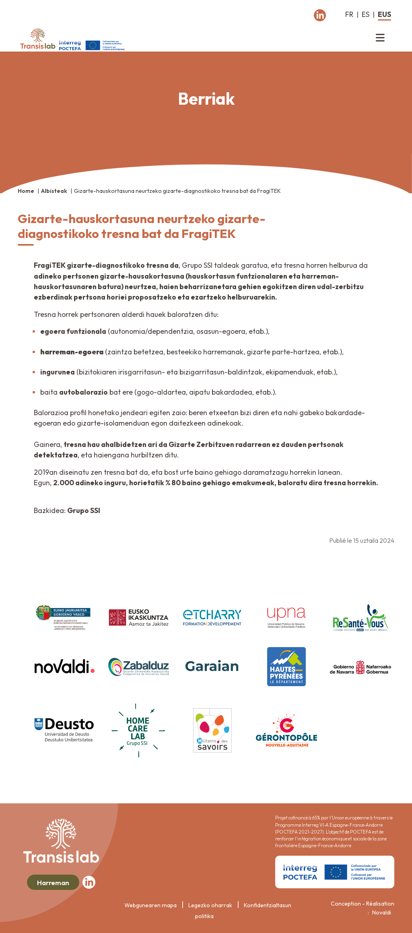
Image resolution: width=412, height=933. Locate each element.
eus (384, 14)
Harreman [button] (53, 882)
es (365, 14)
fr (349, 14)
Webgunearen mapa (150, 905)
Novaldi (381, 912)
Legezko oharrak (210, 905)
